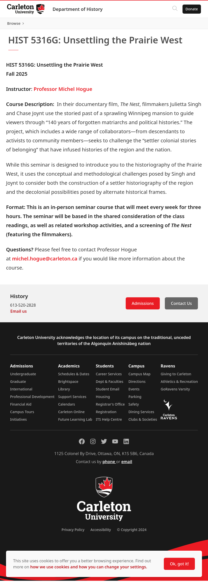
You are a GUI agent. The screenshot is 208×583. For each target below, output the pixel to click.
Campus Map (139, 376)
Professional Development (32, 398)
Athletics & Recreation (179, 383)
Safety (133, 406)
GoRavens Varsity (175, 391)
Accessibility (100, 531)
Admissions (143, 305)
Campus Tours (22, 414)
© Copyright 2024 (131, 531)
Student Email (107, 391)
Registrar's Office (110, 406)
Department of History (78, 9)
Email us (18, 313)
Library (64, 391)
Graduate (18, 383)
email (126, 464)
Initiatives (18, 421)
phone (109, 464)
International (21, 391)
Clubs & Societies (142, 421)
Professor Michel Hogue (63, 91)
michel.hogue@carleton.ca (44, 260)
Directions (137, 383)
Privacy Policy (73, 531)
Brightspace (68, 383)
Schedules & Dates (73, 376)
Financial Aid (20, 406)
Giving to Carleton (176, 376)
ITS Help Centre (109, 421)
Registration (106, 414)
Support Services (72, 398)
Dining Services (141, 414)
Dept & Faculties (109, 383)
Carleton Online (71, 414)
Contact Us (181, 305)
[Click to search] (173, 9)
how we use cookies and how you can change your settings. (88, 567)
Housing (103, 398)
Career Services (109, 376)
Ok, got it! (179, 564)
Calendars (66, 406)
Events (134, 391)
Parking (135, 398)
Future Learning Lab (75, 421)
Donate (191, 9)
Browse (190, 24)
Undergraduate (23, 376)
